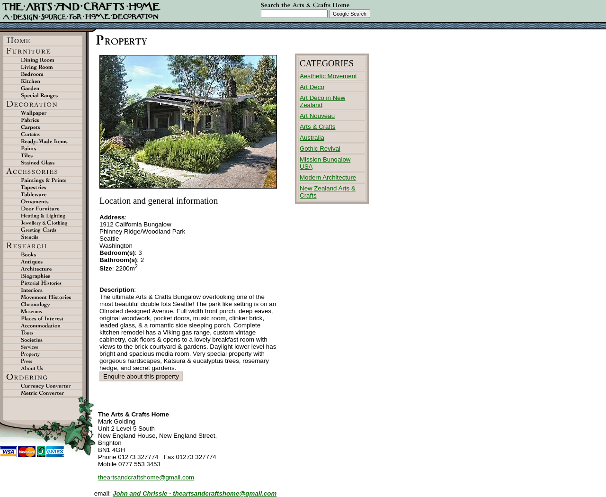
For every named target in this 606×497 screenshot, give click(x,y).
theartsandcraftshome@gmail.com (146, 477)
